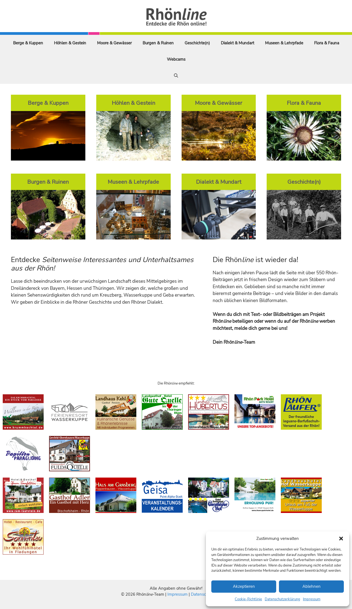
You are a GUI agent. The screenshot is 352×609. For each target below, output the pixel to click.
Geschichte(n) (197, 43)
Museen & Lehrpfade (284, 43)
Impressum (311, 599)
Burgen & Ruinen (158, 43)
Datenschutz (202, 594)
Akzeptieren (244, 586)
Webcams (176, 59)
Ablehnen (311, 586)
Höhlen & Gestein (70, 43)
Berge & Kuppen (28, 43)
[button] (341, 538)
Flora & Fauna (326, 43)
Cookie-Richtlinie (248, 599)
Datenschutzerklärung (282, 599)
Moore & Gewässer (114, 43)
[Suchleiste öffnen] (176, 75)
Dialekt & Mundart (237, 43)
